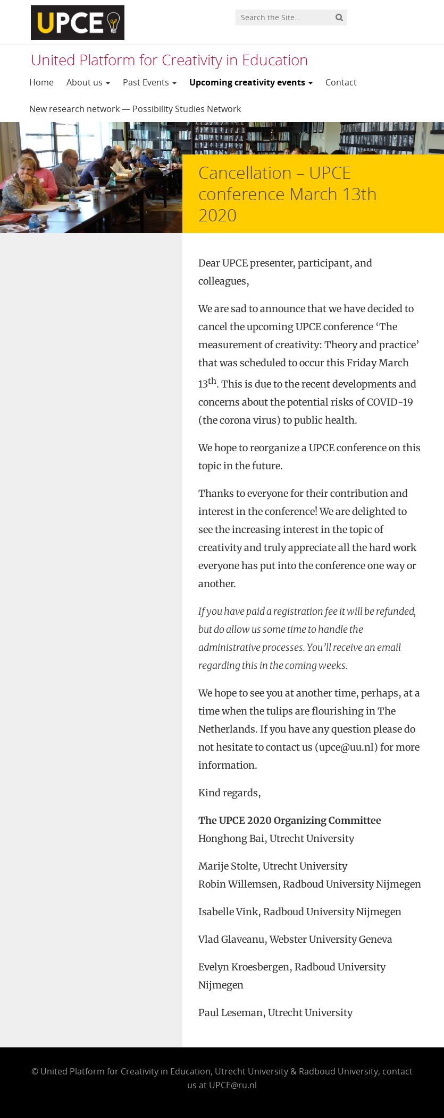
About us (88, 82)
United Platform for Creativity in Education (169, 59)
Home (41, 82)
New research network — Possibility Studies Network (135, 109)
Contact (341, 82)
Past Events (150, 82)
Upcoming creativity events (251, 82)
